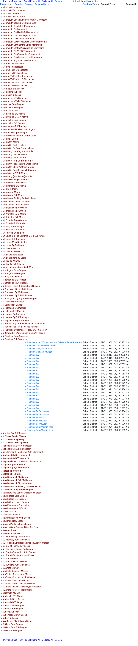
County (18, 4)
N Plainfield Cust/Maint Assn (38, 348)
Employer (4, 4)
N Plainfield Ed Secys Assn (37, 411)
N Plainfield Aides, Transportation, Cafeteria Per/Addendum (53, 342)
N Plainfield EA (31, 355)
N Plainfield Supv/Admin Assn (38, 427)
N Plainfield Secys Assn (35, 417)
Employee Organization (35, 4)
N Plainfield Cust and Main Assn (39, 345)
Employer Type (90, 4)
